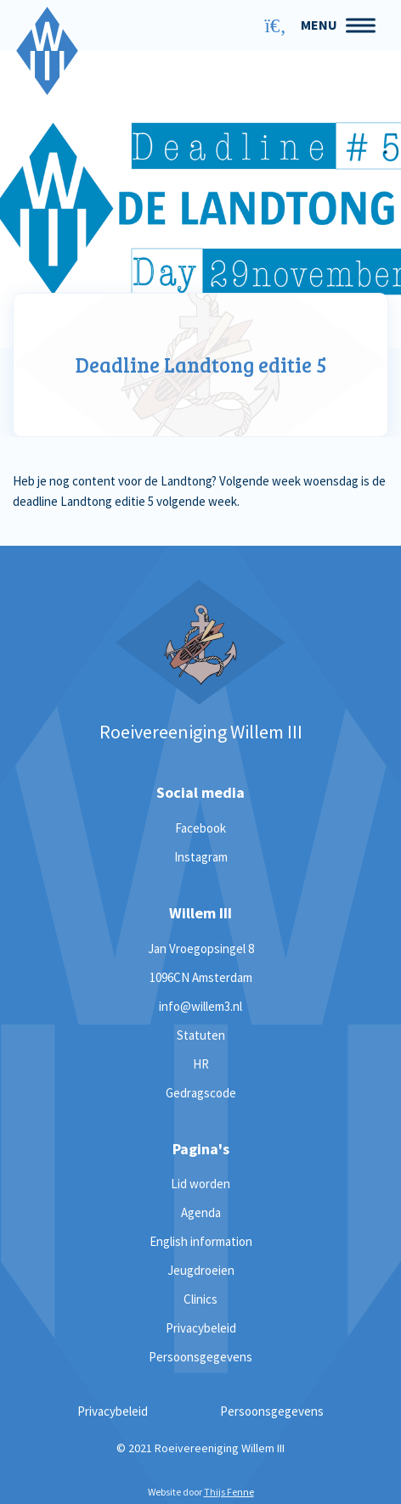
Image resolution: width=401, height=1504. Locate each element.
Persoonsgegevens (200, 1357)
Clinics (200, 1299)
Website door (201, 1491)
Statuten (201, 1035)
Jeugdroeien (200, 1270)
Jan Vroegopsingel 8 (201, 948)
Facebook (200, 828)
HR (201, 1064)
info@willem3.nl (200, 1006)
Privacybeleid (201, 1328)
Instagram (201, 857)
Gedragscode (201, 1093)
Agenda (201, 1212)
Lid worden (200, 1184)
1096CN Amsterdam (201, 977)
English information (201, 1241)
